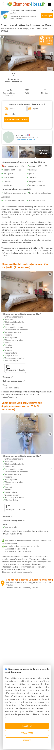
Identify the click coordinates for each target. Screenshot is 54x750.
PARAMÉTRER (27, 733)
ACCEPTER (27, 725)
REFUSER (27, 740)
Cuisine (7, 377)
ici (6, 717)
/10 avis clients (46, 40)
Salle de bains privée (13, 381)
